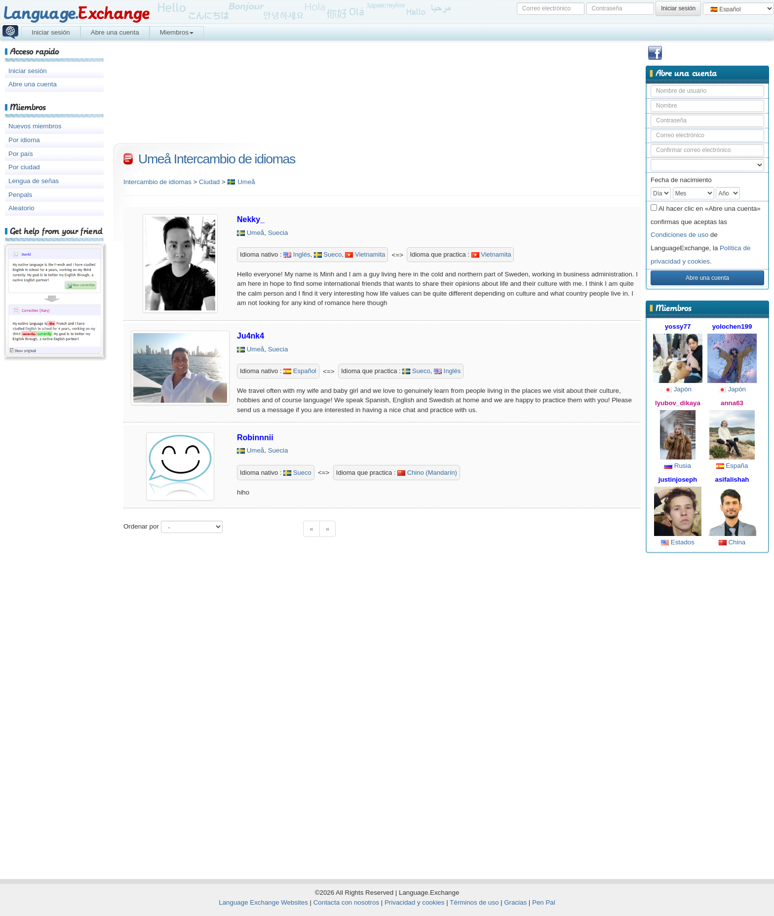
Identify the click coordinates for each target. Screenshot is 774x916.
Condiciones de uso (679, 234)
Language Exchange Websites (263, 902)
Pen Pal (543, 902)
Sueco (328, 254)
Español (299, 371)
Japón (678, 389)
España (732, 465)
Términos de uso (474, 902)
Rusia (677, 465)
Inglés (296, 254)
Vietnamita (365, 254)
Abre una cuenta (115, 32)
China (732, 542)
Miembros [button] (177, 32)
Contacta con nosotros (346, 902)
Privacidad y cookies (415, 902)
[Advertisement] (707, 712)
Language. (76, 13)
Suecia (278, 232)
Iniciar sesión (51, 32)
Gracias (515, 902)
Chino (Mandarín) (427, 472)
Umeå (256, 232)
